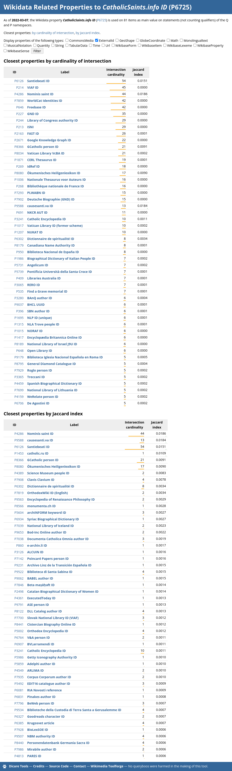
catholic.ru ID (37, 453)
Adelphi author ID (41, 664)
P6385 (19, 723)
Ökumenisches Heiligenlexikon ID (53, 173)
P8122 (19, 611)
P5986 (19, 657)
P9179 (19, 357)
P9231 (19, 565)
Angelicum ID (37, 265)
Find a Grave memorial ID (47, 291)
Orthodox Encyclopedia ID (47, 631)
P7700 (19, 618)
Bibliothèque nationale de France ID (55, 186)
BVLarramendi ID (40, 644)
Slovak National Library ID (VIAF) (53, 618)
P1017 (19, 225)
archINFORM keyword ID (46, 512)
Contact (79, 766)
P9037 (19, 304)
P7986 (19, 749)
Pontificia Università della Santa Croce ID (59, 271)
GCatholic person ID (42, 146)
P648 (20, 350)
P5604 (19, 512)
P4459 (19, 383)
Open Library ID (39, 350)
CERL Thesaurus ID (41, 160)
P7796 (19, 703)
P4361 (19, 598)
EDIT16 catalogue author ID (48, 683)
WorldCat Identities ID (44, 100)
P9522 (19, 572)
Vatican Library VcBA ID (45, 153)
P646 (20, 107)
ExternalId (106, 40)
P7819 (19, 493)
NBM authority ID (41, 736)
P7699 (19, 390)
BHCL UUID (36, 304)
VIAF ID (33, 87)
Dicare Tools (18, 766)
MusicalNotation (19, 45)
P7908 (19, 479)
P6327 (19, 716)
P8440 (19, 743)
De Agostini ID (38, 403)
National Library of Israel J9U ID (52, 344)
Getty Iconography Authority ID (52, 657)
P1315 (19, 324)
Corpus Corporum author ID (49, 677)
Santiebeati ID (38, 81)
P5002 (19, 631)
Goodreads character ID (46, 716)
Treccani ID (36, 377)
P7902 (19, 199)
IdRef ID (33, 166)
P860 (20, 545)
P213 (20, 127)
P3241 (19, 219)
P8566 (19, 506)
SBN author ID (38, 311)
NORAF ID (35, 331)
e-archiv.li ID (37, 545)
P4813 (19, 756)
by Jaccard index (88, 33)
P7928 (19, 729)
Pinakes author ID (41, 697)
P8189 (19, 344)
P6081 (19, 690)
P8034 (19, 153)
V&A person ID (38, 637)
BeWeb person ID (40, 703)
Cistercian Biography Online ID (51, 624)
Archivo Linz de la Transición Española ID (59, 565)
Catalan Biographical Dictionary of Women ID (63, 591)
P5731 (19, 265)
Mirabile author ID (41, 749)
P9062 (19, 578)
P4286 (19, 94)
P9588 (19, 206)
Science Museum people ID (48, 473)
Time (96, 45)
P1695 (19, 318)
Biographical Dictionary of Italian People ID (61, 258)
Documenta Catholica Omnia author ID (58, 539)
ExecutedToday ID (41, 598)
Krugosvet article (40, 723)
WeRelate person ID (42, 396)
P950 (20, 252)
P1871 (19, 160)
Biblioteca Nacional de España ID (53, 252)
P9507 (19, 736)
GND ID (33, 114)
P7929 (19, 370)
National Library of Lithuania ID (52, 390)
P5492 (19, 683)
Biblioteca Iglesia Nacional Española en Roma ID (65, 357)
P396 (20, 311)
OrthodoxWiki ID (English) (47, 493)
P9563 (19, 499)
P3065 (19, 285)
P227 (20, 114)
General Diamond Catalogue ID (51, 364)
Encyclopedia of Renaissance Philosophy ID (61, 499)
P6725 (101, 20)
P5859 (19, 664)
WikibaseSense (18, 51)
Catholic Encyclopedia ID (46, 219)
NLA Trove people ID (43, 324)
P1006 (19, 179)
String (59, 45)
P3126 (19, 552)
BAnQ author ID (39, 298)
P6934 (19, 519)
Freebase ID (36, 107)
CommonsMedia (81, 40)
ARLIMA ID (35, 670)
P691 (20, 212)
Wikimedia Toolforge (107, 766)
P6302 (19, 239)
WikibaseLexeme (179, 45)
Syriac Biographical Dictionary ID (53, 519)
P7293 (19, 193)
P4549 (19, 670)
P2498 (19, 591)
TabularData (78, 45)
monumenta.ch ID (41, 506)
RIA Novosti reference (44, 690)
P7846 (19, 585)
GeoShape (127, 40)
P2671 (19, 140)
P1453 (19, 453)
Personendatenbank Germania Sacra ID (58, 743)
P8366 (19, 146)
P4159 (19, 396)
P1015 (19, 331)
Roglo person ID (39, 370)
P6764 (19, 637)
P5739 (19, 271)
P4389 (19, 473)
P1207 (19, 232)
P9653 (19, 532)
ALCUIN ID (35, 552)
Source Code (59, 766)
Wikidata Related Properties (48, 7)
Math (174, 40)
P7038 (19, 539)
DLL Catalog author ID (44, 611)
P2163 (19, 133)
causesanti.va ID (40, 206)
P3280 (19, 298)
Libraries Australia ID (44, 278)
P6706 (19, 403)
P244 (20, 120)
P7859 (19, 100)
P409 (20, 278)
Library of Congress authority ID (52, 120)
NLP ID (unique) (39, 318)
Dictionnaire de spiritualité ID (50, 239)
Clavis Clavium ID (40, 479)
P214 (20, 87)
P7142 (19, 558)
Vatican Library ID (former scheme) (54, 225)
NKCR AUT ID (37, 212)
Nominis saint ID (40, 94)
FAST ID (33, 133)
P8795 (19, 364)
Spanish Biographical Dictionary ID (54, 383)
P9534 (19, 710)
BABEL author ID (40, 578)
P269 (20, 166)
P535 (20, 291)
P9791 (19, 604)
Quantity (43, 45)
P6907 (19, 644)
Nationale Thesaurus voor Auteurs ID (56, 179)
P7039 (19, 526)
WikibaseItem (152, 45)
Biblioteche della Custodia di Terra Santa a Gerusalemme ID (74, 710)
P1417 (19, 337)
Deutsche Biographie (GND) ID (51, 199)
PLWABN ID (36, 193)
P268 (20, 186)
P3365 (19, 377)
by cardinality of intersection (53, 33)
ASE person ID (38, 604)
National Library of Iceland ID (50, 526)
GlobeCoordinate (152, 40)
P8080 (19, 173)
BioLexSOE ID (37, 729)
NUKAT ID (35, 232)
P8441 (19, 624)
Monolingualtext (196, 40)
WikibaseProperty (210, 45)
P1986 (19, 258)
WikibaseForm (125, 45)
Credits (38, 766)
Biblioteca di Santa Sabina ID (49, 572)
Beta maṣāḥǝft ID (41, 585)
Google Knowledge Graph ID (49, 140)
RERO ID (33, 285)
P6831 (19, 697)
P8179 (19, 245)
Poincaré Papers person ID (48, 558)
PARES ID (34, 756)
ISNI (30, 127)
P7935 (19, 677)
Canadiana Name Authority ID (51, 245)
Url (108, 45)
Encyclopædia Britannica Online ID (54, 337)
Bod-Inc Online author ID (46, 532)
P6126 (19, 81)
